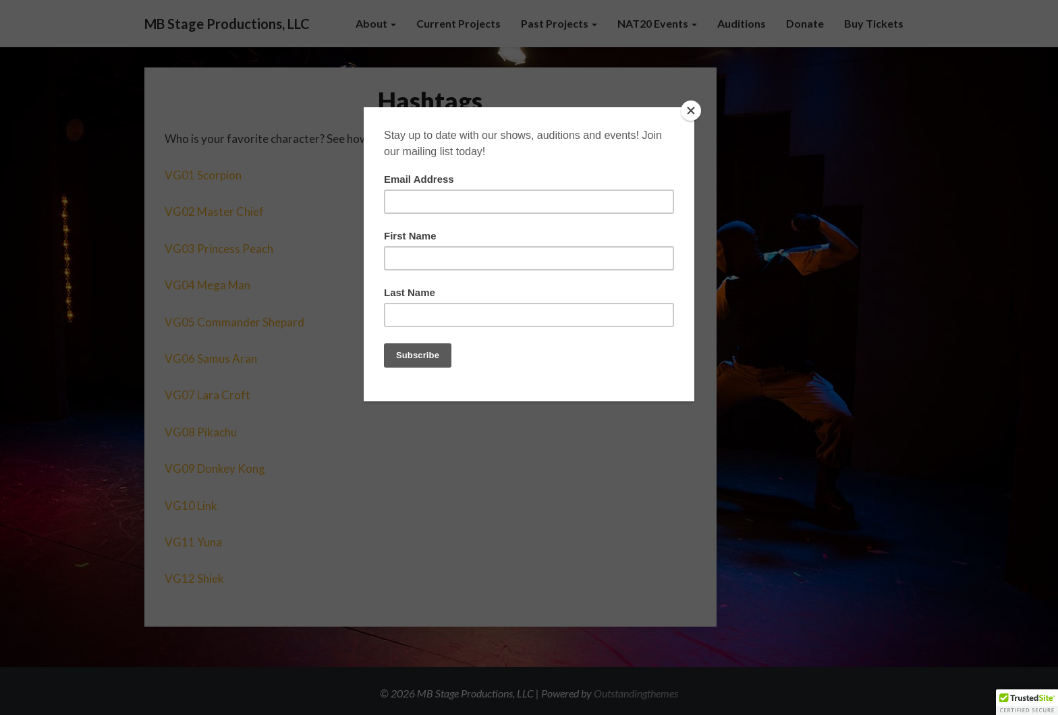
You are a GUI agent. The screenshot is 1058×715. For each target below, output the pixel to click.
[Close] (691, 111)
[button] (1027, 702)
